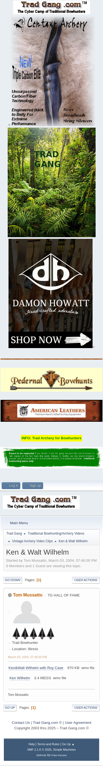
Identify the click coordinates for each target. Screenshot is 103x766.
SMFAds (41, 755)
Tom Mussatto (27, 595)
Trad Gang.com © (47, 723)
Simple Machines (64, 749)
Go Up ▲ (68, 744)
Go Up (10, 707)
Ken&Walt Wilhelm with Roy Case (36, 668)
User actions (85, 580)
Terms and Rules (48, 744)
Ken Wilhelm (20, 678)
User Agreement (78, 723)
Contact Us (21, 723)
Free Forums (59, 755)
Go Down (12, 580)
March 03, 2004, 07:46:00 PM (27, 657)
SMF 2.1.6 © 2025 (39, 749)
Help (32, 744)
